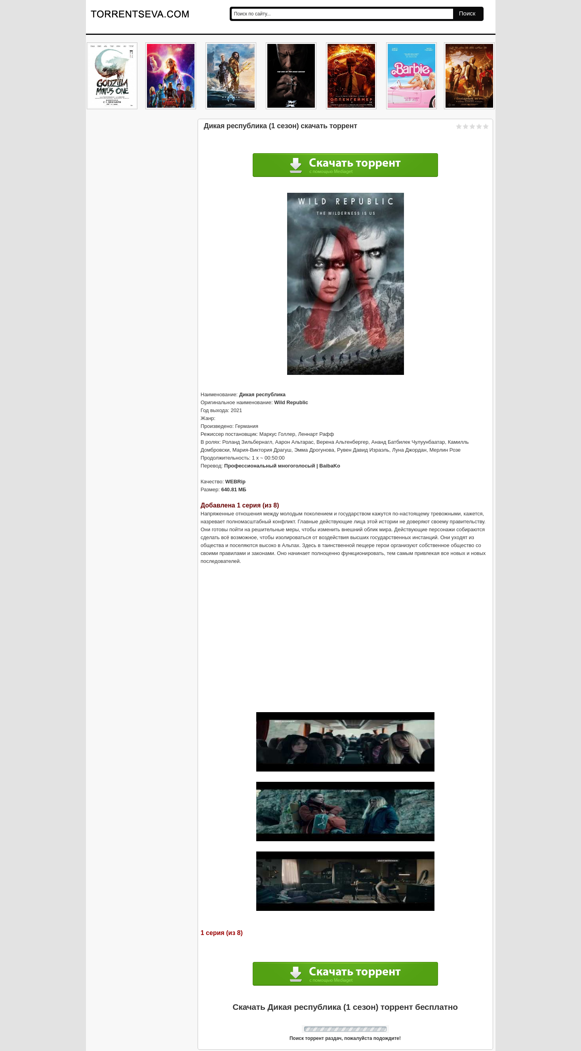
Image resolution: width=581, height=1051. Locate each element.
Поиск (467, 13)
